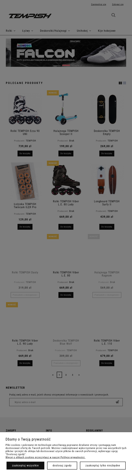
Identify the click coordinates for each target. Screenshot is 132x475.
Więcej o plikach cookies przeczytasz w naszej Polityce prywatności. (45, 457)
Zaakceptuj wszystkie (25, 465)
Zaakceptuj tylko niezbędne (102, 465)
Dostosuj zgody (62, 465)
